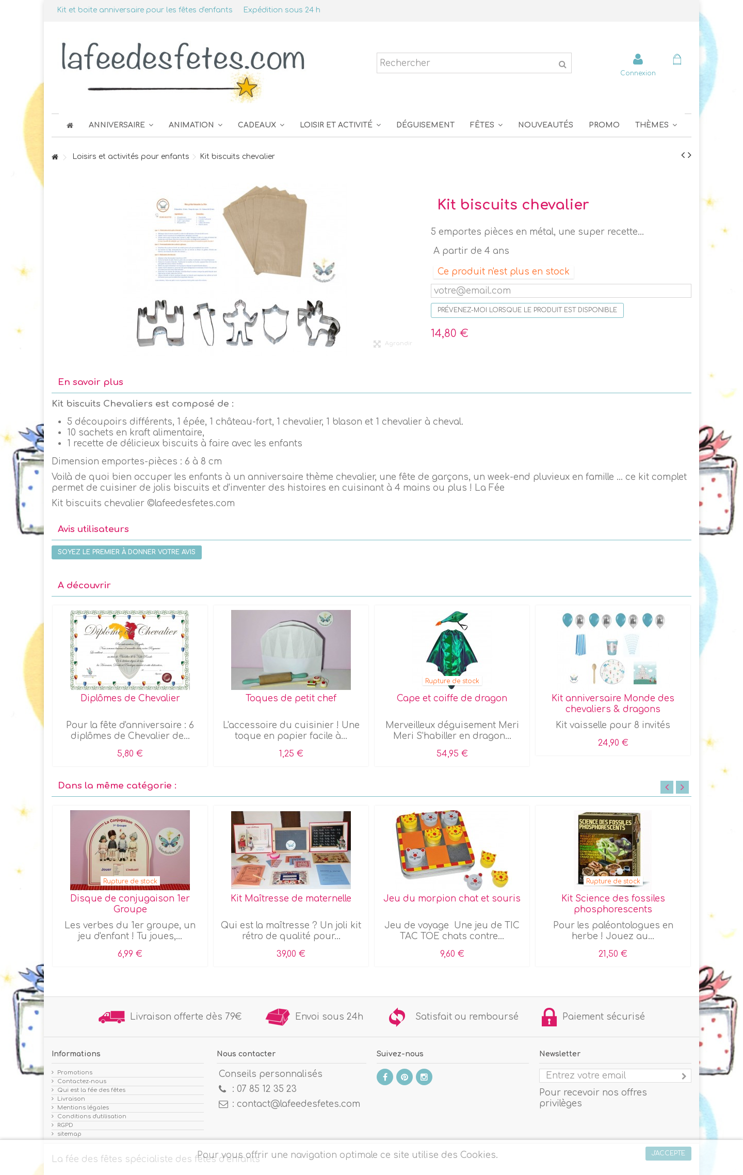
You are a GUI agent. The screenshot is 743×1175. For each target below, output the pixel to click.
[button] (486, 125)
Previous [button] (666, 787)
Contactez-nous (81, 1081)
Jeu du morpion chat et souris (452, 899)
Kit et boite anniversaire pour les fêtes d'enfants (145, 10)
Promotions (74, 1072)
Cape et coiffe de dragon (452, 698)
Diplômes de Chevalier (130, 698)
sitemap (69, 1134)
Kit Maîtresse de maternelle (291, 899)
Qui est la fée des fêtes (91, 1090)
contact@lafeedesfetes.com (298, 1104)
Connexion (638, 73)
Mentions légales (83, 1107)
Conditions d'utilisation (91, 1116)
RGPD (65, 1125)
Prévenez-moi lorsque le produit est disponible (527, 310)
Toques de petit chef (291, 698)
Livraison (71, 1099)
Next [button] (682, 787)
